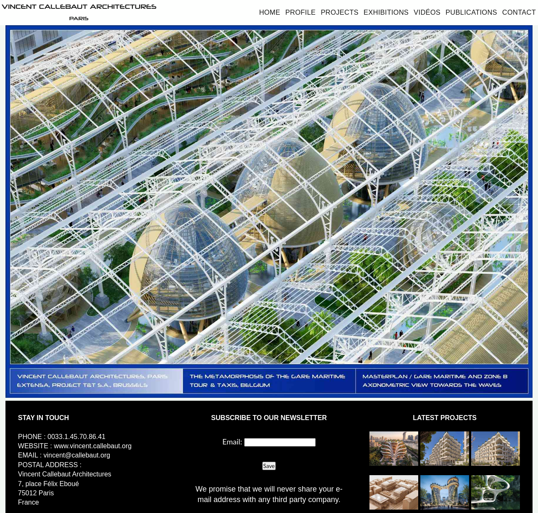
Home (269, 12)
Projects (340, 12)
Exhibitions (386, 12)
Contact (519, 12)
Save (268, 466)
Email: (232, 441)
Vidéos (427, 12)
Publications (471, 12)
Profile (300, 12)
